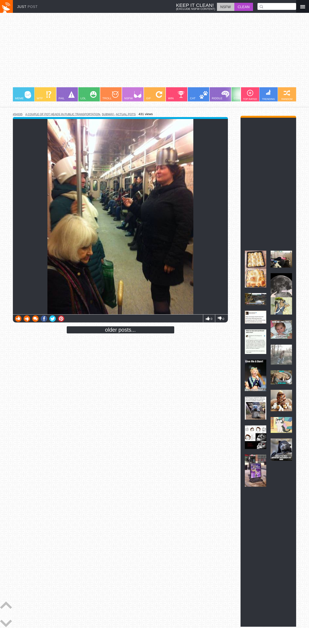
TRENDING (268, 94)
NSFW (132, 95)
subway (108, 114)
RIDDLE (220, 95)
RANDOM (286, 95)
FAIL (67, 95)
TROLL (110, 95)
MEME (23, 95)
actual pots (126, 114)
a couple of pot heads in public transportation (62, 114)
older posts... (120, 330)
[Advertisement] (141, 52)
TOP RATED (250, 95)
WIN (176, 95)
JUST (27, 7)
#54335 (18, 114)
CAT (199, 95)
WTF (44, 95)
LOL (88, 95)
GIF (154, 95)
